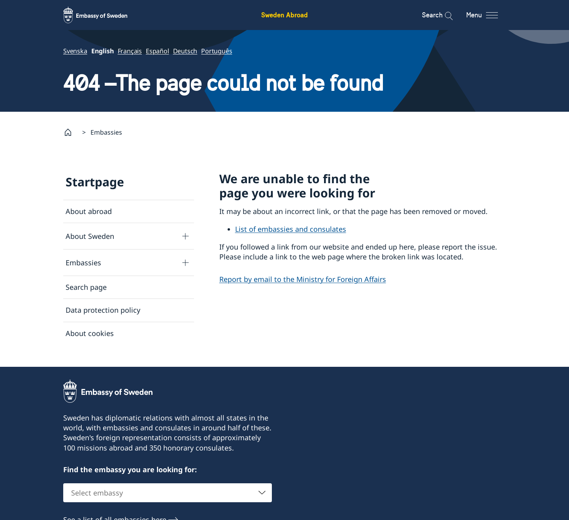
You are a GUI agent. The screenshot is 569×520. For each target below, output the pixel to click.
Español (157, 51)
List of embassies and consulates (290, 229)
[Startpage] (71, 132)
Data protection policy (103, 310)
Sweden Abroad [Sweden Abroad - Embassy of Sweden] (284, 14)
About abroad (89, 211)
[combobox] (167, 496)
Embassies (83, 262)
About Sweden (90, 235)
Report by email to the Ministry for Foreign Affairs (302, 279)
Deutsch (185, 51)
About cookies (90, 333)
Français (130, 51)
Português (216, 51)
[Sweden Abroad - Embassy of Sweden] (102, 15)
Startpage (95, 182)
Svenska (75, 51)
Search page (86, 287)
